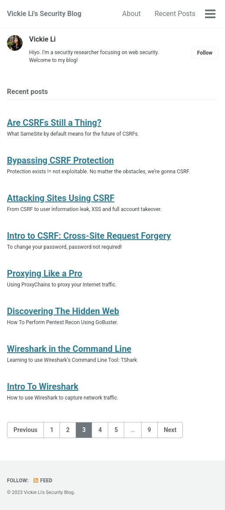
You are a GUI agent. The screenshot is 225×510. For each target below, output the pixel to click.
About (131, 14)
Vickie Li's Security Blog (44, 14)
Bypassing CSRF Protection (60, 160)
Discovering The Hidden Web (63, 311)
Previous (25, 429)
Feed (43, 481)
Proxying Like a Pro (44, 273)
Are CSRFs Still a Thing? (54, 122)
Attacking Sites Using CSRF (60, 198)
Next (170, 429)
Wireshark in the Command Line (69, 349)
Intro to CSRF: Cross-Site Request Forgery (89, 236)
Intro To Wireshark (42, 386)
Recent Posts (175, 14)
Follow (204, 53)
